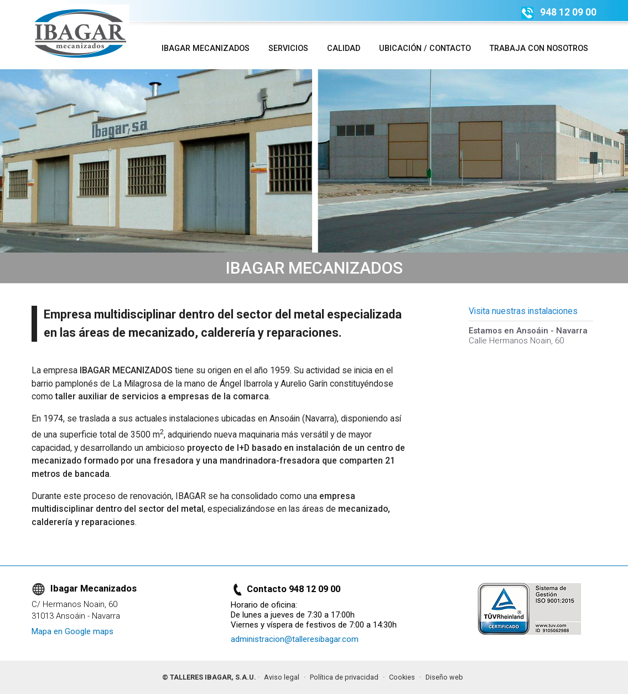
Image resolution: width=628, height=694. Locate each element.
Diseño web (444, 677)
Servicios (288, 48)
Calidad (343, 48)
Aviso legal (281, 677)
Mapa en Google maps (72, 631)
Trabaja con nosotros (539, 48)
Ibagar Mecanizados (206, 48)
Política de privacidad (344, 677)
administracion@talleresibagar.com (295, 639)
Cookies (402, 677)
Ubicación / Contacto (425, 48)
